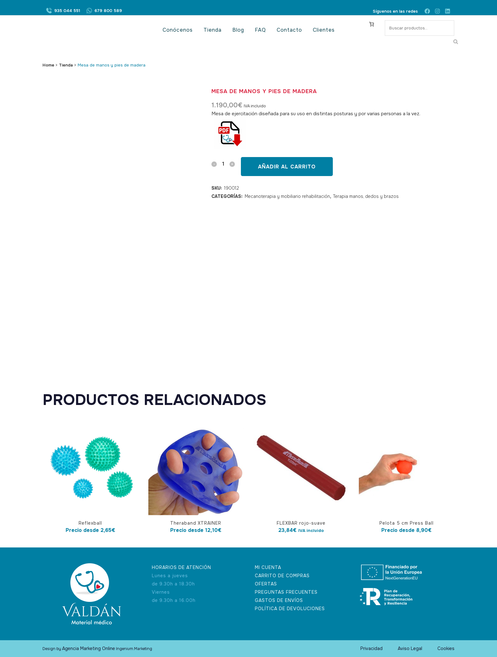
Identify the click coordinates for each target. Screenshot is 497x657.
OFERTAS (266, 584)
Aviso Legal (410, 648)
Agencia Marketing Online (88, 648)
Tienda (66, 65)
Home (48, 65)
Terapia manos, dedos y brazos (366, 196)
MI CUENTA (268, 567)
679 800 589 (108, 11)
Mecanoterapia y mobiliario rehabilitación (287, 196)
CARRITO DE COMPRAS (282, 575)
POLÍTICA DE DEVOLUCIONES (290, 608)
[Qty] (223, 164)
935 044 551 (67, 11)
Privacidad (371, 648)
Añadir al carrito (287, 166)
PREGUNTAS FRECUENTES (286, 592)
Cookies (446, 648)
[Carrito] (372, 24)
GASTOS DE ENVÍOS (279, 600)
